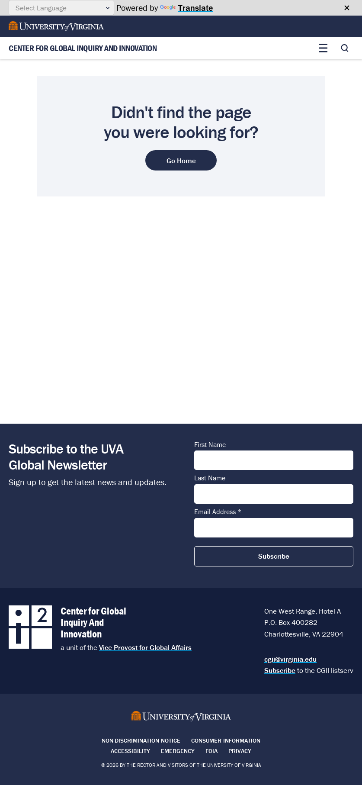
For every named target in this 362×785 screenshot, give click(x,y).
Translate (186, 7)
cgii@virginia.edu (290, 659)
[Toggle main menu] (323, 48)
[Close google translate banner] (346, 7)
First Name (210, 445)
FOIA (211, 751)
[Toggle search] (344, 48)
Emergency (178, 751)
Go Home (181, 160)
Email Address (217, 512)
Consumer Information (225, 740)
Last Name (209, 478)
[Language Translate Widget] (61, 8)
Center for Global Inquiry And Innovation (83, 48)
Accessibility (130, 751)
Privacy (239, 751)
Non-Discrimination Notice (141, 740)
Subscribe (279, 670)
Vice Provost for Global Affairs (145, 647)
